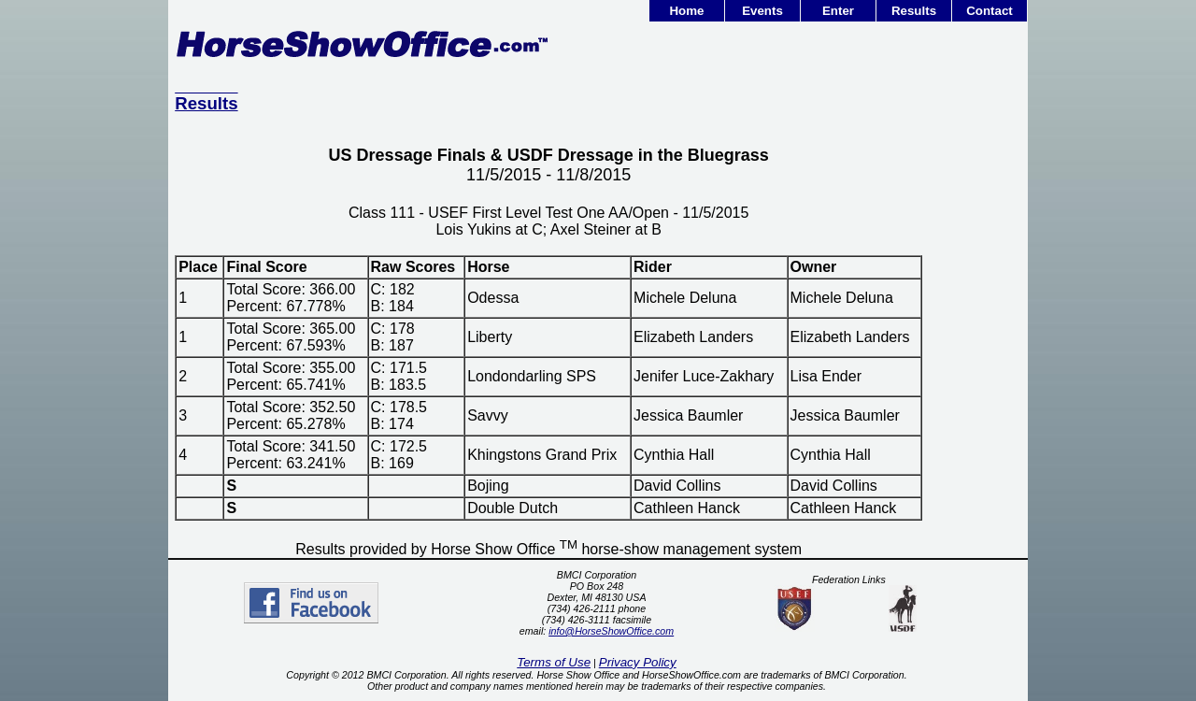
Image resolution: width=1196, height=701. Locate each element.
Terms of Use (554, 662)
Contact (989, 11)
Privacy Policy (637, 662)
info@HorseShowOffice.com (611, 631)
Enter (838, 11)
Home (686, 11)
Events (762, 11)
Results (913, 11)
